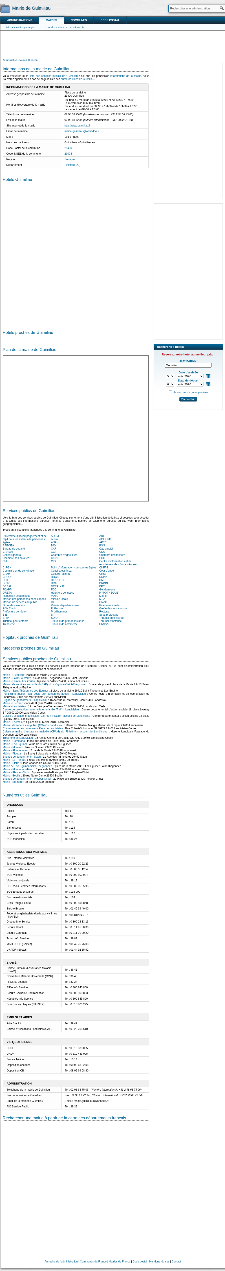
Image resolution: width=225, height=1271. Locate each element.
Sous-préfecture (108, 614)
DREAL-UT (57, 586)
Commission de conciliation (19, 570)
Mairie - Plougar (12, 753)
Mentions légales (159, 1261)
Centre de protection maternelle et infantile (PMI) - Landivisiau (41, 709)
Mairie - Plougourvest (15, 750)
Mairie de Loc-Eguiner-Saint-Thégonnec (27, 766)
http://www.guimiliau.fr (77, 125)
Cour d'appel (107, 570)
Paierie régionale (109, 605)
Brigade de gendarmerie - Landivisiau (25, 700)
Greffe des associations (113, 608)
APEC (103, 542)
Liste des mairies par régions (21, 27)
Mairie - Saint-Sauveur (16, 678)
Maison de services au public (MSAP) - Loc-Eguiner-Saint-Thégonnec (44, 684)
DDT (5, 580)
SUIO (54, 617)
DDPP (103, 577)
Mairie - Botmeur (13, 781)
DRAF (54, 583)
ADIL (102, 536)
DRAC (6, 583)
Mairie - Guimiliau (13, 675)
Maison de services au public (20, 602)
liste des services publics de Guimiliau (54, 76)
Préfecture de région (15, 611)
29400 (68, 148)
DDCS (55, 577)
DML (102, 580)
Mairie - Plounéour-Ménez (18, 769)
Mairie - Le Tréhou (13, 759)
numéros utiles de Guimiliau (77, 79)
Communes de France (93, 1261)
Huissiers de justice (62, 592)
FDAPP (7, 589)
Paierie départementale (65, 605)
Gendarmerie (107, 589)
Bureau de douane (14, 548)
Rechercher (188, 399)
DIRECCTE (58, 580)
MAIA (54, 595)
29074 (68, 153)
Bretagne (69, 159)
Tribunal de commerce (64, 624)
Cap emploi (106, 548)
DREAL (7, 586)
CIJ (5, 561)
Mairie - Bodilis (11, 775)
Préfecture (57, 608)
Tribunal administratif (111, 617)
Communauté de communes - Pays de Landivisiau (33, 728)
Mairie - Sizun (11, 763)
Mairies (51, 20)
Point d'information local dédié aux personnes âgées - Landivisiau (44, 693)
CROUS (7, 577)
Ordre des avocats (14, 605)
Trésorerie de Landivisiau (18, 737)
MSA (102, 599)
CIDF (102, 558)
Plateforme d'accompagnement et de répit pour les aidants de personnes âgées (25, 539)
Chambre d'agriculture (64, 555)
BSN (102, 545)
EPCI (102, 586)
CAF (53, 548)
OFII (53, 602)
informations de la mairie (125, 76)
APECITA (8, 545)
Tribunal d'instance (110, 621)
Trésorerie (9, 624)
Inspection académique (16, 595)
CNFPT (103, 567)
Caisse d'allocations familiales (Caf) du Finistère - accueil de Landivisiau (46, 715)
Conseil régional (60, 573)
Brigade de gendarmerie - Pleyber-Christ (27, 778)
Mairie (103, 595)
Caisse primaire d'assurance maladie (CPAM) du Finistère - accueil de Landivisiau (55, 731)
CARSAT (8, 551)
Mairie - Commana (14, 741)
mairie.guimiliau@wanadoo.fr (81, 131)
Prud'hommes (59, 611)
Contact (176, 1261)
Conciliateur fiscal (61, 570)
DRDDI (103, 583)
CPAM (6, 573)
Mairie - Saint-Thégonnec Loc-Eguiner (25, 690)
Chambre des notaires (16, 558)
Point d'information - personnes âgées (73, 567)
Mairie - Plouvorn (13, 747)
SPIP (6, 617)
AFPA (54, 539)
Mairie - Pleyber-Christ (16, 772)
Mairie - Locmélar (13, 722)
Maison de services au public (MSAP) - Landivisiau (33, 725)
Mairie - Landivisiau (14, 706)
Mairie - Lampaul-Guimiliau (19, 681)
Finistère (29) (72, 164)
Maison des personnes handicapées (24, 599)
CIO (53, 561)
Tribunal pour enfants (15, 621)
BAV (53, 545)
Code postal (110, 20)
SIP (53, 614)
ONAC (103, 602)
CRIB (102, 573)
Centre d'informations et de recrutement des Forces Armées (118, 563)
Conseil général (12, 555)
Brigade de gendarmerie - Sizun (22, 756)
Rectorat (104, 611)
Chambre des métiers (112, 555)
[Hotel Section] (76, 252)
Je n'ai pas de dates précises (190, 392)
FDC (54, 589)
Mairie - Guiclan (12, 703)
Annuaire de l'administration (61, 1261)
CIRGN (7, 567)
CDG (102, 551)
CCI (53, 551)
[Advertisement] (113, 44)
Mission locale (59, 599)
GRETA (7, 592)
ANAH (54, 542)
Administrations (19, 20)
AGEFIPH (105, 539)
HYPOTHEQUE (108, 592)
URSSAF (104, 624)
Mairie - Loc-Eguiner (15, 744)
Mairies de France (119, 1261)
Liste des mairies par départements (65, 27)
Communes (79, 20)
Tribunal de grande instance (67, 621)
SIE (5, 614)
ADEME (56, 536)
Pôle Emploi (10, 608)
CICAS (55, 558)
